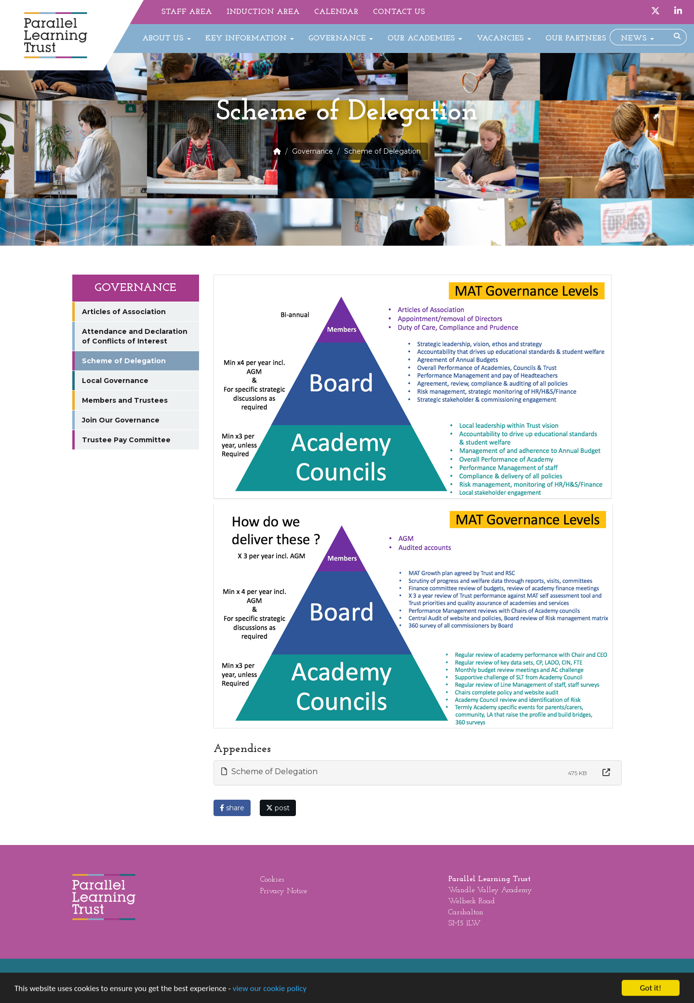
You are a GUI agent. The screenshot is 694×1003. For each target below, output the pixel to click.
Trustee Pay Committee (126, 440)
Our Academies (424, 38)
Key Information (249, 38)
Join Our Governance (121, 420)
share (232, 808)
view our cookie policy (270, 991)
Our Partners (576, 38)
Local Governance (115, 380)
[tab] (418, 773)
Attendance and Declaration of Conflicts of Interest (134, 336)
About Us (166, 38)
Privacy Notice (283, 891)
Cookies (272, 880)
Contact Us (399, 12)
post (278, 808)
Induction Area (263, 12)
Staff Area (186, 12)
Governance (340, 38)
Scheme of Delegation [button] (269, 771)
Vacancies (504, 38)
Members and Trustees (125, 400)
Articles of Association (124, 311)
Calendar (336, 12)
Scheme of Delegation (124, 360)
